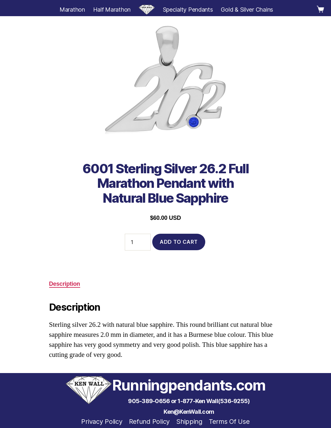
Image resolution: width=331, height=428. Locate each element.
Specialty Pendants (188, 9)
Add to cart (179, 242)
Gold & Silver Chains (247, 9)
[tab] (64, 284)
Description (64, 284)
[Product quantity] (138, 242)
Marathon (72, 9)
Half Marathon (112, 9)
